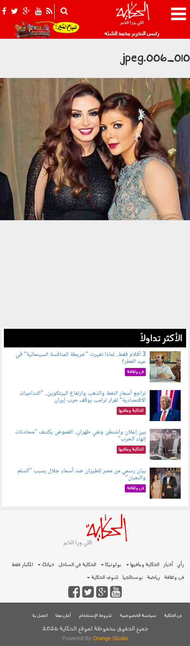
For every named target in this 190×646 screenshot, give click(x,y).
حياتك (46, 564)
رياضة (153, 577)
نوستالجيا (133, 577)
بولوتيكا (111, 564)
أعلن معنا (63, 616)
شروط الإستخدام (95, 616)
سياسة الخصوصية (138, 616)
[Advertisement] (95, 274)
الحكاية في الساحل (77, 564)
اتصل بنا (40, 616)
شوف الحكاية (103, 577)
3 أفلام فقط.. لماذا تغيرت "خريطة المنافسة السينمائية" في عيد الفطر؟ (81, 358)
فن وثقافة (174, 577)
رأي (180, 564)
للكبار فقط (22, 564)
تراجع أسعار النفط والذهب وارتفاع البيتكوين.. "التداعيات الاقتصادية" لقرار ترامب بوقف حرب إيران (82, 397)
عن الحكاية (173, 616)
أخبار (168, 564)
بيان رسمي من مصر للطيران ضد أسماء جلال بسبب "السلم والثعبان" (81, 474)
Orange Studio (110, 638)
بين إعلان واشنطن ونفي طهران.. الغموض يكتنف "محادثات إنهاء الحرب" (80, 435)
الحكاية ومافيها (142, 564)
